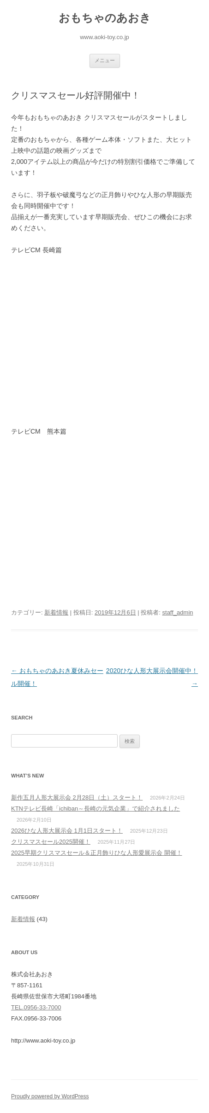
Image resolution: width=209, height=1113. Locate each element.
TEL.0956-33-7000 (36, 1007)
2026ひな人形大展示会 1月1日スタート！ (67, 830)
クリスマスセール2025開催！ (50, 841)
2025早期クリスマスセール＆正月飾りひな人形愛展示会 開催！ (96, 852)
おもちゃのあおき (105, 18)
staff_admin (177, 612)
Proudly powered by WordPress (50, 1096)
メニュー (105, 60)
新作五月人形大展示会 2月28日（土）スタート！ (77, 797)
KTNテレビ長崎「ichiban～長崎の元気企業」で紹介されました (95, 808)
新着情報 (56, 612)
